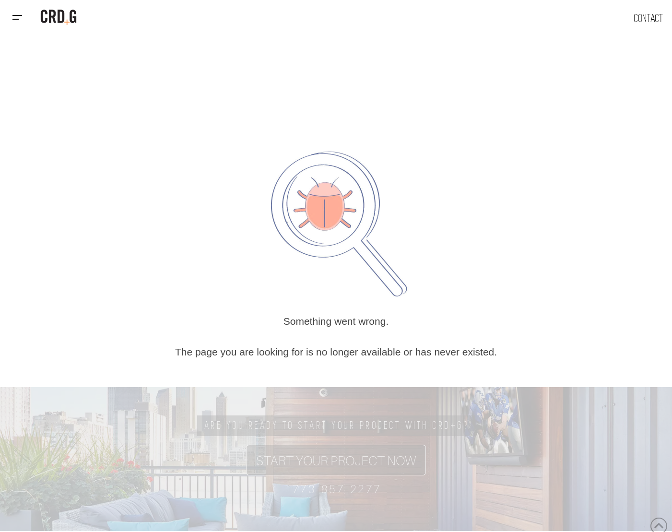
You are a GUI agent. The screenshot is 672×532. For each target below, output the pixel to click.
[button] (17, 17)
